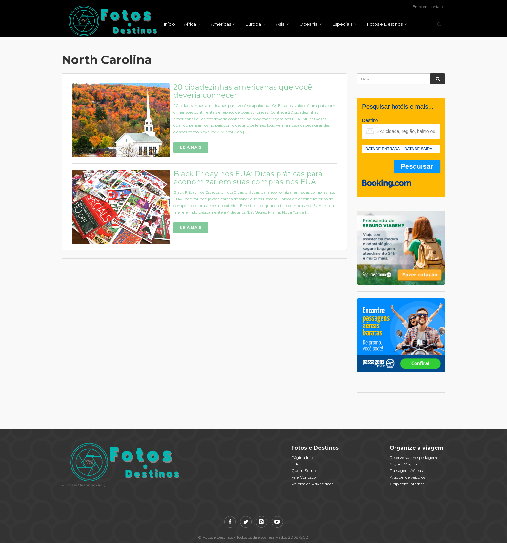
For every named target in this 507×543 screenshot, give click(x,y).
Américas (221, 24)
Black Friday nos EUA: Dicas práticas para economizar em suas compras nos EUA (248, 178)
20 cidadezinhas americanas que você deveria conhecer (242, 91)
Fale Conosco (303, 477)
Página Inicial (304, 457)
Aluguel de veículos (407, 477)
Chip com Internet (407, 483)
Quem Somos (304, 470)
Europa (253, 24)
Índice (296, 464)
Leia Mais (190, 147)
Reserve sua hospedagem (413, 457)
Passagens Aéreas (406, 470)
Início (169, 24)
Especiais (342, 24)
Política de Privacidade (312, 483)
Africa (190, 24)
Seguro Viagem (404, 464)
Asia (280, 24)
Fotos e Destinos (385, 24)
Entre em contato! (428, 6)
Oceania (308, 24)
